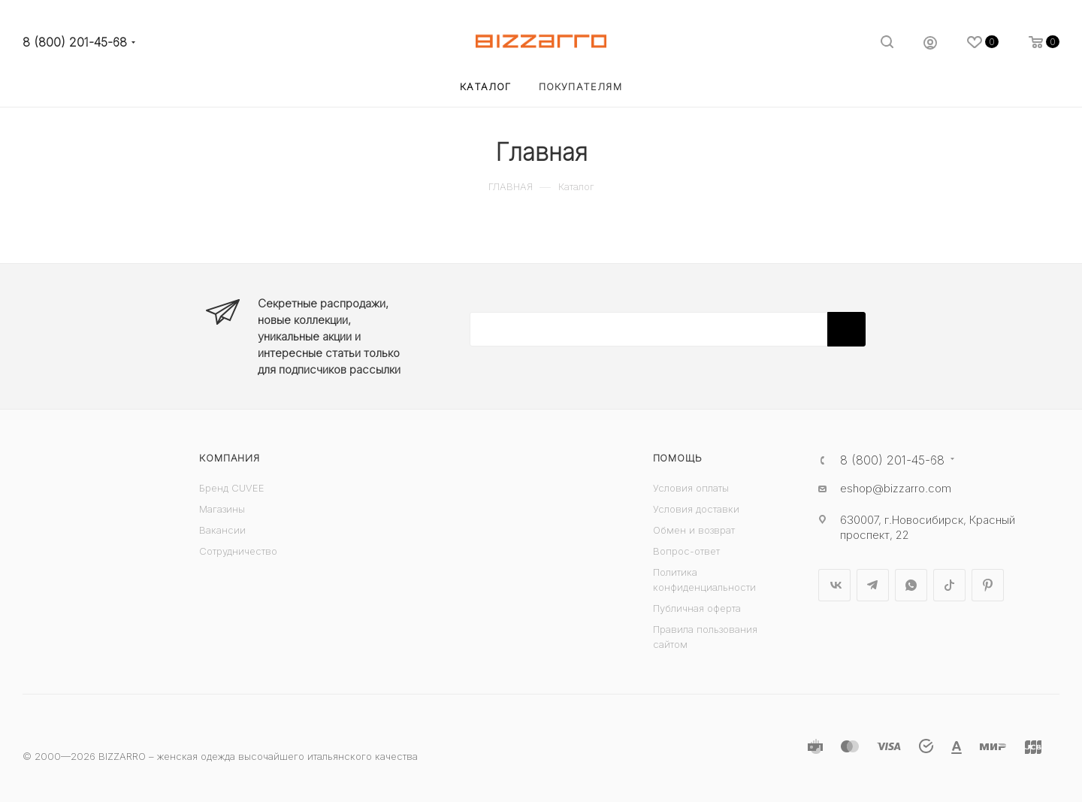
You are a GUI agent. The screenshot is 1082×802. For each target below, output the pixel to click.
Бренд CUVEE (231, 488)
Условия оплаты (691, 488)
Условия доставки (696, 509)
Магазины (222, 509)
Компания (229, 458)
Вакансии (222, 530)
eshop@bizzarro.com (895, 488)
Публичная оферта (697, 608)
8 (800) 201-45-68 (75, 42)
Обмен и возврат (694, 530)
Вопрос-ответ (686, 551)
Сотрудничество (238, 551)
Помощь (678, 458)
